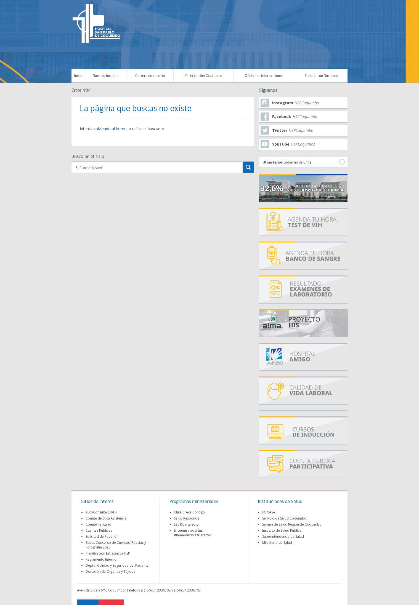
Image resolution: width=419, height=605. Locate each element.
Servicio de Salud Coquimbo (284, 518)
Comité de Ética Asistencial (106, 518)
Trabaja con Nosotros (321, 76)
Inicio (78, 76)
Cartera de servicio (150, 76)
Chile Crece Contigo (189, 512)
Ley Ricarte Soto (186, 524)
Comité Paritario (98, 524)
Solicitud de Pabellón (102, 536)
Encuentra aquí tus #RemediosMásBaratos (192, 532)
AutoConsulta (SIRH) (101, 512)
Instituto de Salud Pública (281, 530)
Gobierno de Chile (304, 162)
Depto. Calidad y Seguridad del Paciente (117, 565)
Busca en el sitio (87, 156)
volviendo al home (110, 128)
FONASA (268, 512)
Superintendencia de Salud (283, 536)
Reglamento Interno (101, 559)
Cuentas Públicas (99, 530)
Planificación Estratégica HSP (108, 553)
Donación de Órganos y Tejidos (110, 571)
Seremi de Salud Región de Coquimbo (292, 524)
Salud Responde (186, 518)
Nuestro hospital (106, 76)
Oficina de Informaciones (264, 76)
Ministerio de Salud (277, 542)
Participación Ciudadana (203, 76)
